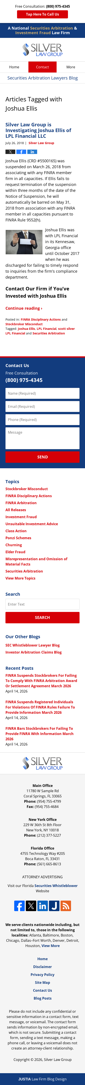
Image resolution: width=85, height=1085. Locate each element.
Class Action (16, 530)
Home (14, 67)
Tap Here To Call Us (42, 14)
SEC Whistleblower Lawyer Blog (32, 645)
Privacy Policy (42, 974)
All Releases (15, 509)
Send (42, 456)
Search (42, 617)
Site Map (42, 982)
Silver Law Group (58, 1059)
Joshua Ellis (26, 329)
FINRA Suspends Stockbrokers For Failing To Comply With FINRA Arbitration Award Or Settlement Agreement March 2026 (41, 680)
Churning (13, 544)
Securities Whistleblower (56, 885)
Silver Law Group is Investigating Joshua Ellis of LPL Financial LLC (38, 130)
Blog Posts (43, 998)
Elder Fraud (15, 552)
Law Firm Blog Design (42, 1079)
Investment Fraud (21, 516)
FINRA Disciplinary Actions (41, 319)
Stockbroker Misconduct (24, 324)
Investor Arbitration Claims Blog (33, 652)
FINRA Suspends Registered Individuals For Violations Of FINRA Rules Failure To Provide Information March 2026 (40, 707)
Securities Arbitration (49, 333)
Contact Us (42, 990)
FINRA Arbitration (21, 502)
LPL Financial (46, 329)
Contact (42, 67)
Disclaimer (42, 966)
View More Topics (20, 578)
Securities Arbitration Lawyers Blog (42, 49)
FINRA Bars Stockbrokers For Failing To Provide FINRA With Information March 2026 (39, 733)
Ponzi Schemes (18, 537)
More (70, 67)
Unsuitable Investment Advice (31, 523)
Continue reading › (23, 308)
